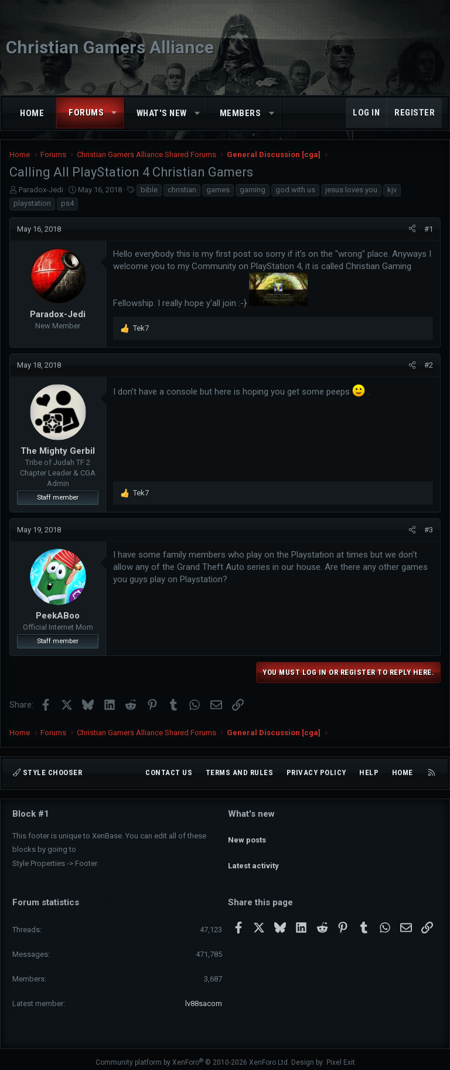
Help (369, 773)
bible (149, 189)
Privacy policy (316, 773)
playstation (32, 203)
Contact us (168, 773)
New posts (247, 834)
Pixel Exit (340, 1056)
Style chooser (47, 773)
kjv (392, 189)
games (218, 189)
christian (182, 189)
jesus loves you (351, 189)
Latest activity (253, 855)
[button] (114, 113)
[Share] (412, 229)
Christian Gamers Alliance (110, 47)
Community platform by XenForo (192, 1056)
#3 (428, 529)
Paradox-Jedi (41, 189)
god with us (295, 189)
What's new (162, 113)
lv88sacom (203, 997)
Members (240, 113)
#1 (428, 229)
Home (32, 113)
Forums (86, 112)
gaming (252, 189)
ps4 (67, 203)
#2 (428, 365)
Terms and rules (240, 773)
